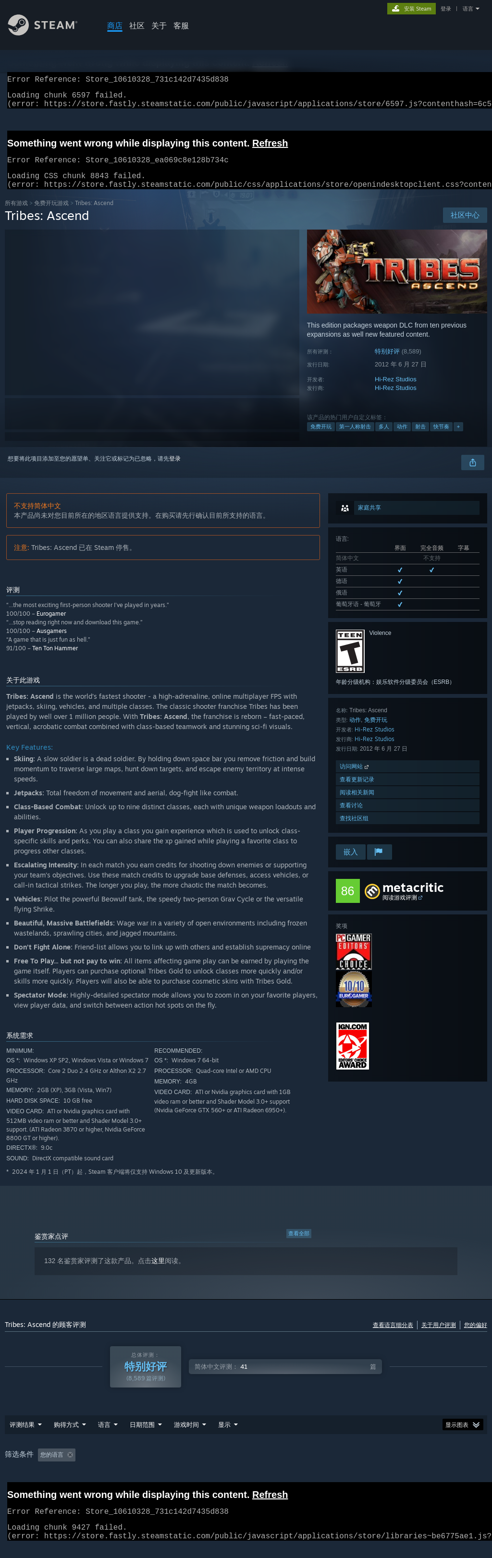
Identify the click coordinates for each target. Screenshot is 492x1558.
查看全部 (298, 1245)
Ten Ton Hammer (55, 659)
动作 (402, 438)
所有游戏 (16, 214)
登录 (446, 8)
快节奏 (441, 438)
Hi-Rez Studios (396, 390)
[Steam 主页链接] (50, 33)
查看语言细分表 (393, 1336)
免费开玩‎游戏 (51, 214)
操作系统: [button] (320, 1466)
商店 (115, 25)
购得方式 (66, 1436)
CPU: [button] (358, 1466)
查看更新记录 (357, 790)
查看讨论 (351, 816)
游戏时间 (186, 1436)
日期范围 (142, 1436)
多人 (384, 438)
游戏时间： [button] (192, 1466)
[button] (45, 1465)
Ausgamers (52, 642)
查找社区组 (354, 829)
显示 (224, 1436)
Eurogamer (51, 625)
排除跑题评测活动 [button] (137, 1466)
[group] (246, 1466)
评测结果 (22, 1436)
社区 (137, 25)
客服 (181, 25)
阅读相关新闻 (357, 803)
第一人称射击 (355, 438)
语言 (468, 8)
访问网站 (355, 777)
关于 (159, 25)
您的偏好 (475, 1336)
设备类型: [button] (427, 1466)
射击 (420, 438)
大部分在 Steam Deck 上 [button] (257, 1466)
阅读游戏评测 (399, 909)
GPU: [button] (390, 1466)
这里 (158, 1272)
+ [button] (458, 438)
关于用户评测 (438, 1336)
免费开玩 (321, 438)
